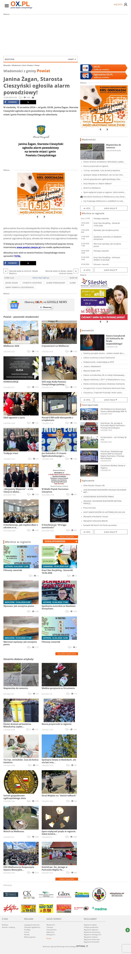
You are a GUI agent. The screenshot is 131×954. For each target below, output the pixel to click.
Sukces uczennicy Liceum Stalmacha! (99, 357)
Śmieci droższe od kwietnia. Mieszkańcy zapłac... (104, 161)
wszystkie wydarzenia (67, 654)
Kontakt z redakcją (8, 927)
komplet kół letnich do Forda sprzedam (100, 525)
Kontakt (27, 934)
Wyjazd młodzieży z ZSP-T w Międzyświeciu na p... (104, 379)
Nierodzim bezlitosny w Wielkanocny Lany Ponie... (104, 196)
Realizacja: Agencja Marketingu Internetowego (65, 946)
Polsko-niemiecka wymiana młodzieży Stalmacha (104, 384)
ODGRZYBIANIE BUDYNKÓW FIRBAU (98, 496)
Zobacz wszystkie (66, 537)
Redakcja (5, 925)
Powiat (37, 65)
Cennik (26, 932)
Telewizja (49, 927)
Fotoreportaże (90, 405)
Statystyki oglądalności (32, 927)
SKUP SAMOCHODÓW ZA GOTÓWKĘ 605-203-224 (104, 512)
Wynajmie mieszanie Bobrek (95, 521)
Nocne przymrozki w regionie (95, 166)
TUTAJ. (17, 256)
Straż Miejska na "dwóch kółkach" (97, 183)
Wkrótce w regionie (18, 542)
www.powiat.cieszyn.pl (29, 247)
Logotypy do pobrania (32, 925)
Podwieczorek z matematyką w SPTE (98, 362)
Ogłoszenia (88, 480)
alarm (73, 283)
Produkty (27, 930)
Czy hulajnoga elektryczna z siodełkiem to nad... (103, 201)
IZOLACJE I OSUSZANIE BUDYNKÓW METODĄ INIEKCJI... (102, 502)
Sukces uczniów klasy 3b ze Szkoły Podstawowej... (104, 375)
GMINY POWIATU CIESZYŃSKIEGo (19, 287)
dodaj (55, 541)
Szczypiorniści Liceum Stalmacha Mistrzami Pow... (104, 388)
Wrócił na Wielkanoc (92, 188)
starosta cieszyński (32, 283)
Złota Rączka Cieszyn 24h (94, 485)
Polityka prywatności (91, 927)
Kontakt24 (88, 330)
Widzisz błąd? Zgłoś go (40, 278)
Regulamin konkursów (92, 939)
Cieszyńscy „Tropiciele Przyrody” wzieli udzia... (103, 392)
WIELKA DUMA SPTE (91, 371)
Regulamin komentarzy (92, 932)
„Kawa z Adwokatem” (92, 366)
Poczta (48, 938)
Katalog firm (50, 934)
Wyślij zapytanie (30, 937)
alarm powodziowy (55, 283)
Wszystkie (39, 59)
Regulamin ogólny (90, 925)
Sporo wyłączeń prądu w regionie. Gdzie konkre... (104, 192)
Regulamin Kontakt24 (91, 942)
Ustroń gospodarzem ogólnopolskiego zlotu (101, 179)
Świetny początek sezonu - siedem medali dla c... (104, 353)
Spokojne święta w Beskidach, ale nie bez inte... (103, 175)
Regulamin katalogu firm (92, 934)
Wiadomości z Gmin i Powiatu (23, 65)
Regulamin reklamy (91, 937)
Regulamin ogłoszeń (91, 930)
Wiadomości (89, 139)
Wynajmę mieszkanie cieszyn (95, 516)
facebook (10, 102)
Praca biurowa (89, 508)
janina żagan (11, 283)
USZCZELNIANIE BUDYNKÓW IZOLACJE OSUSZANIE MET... (104, 491)
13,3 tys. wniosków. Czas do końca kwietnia (101, 170)
